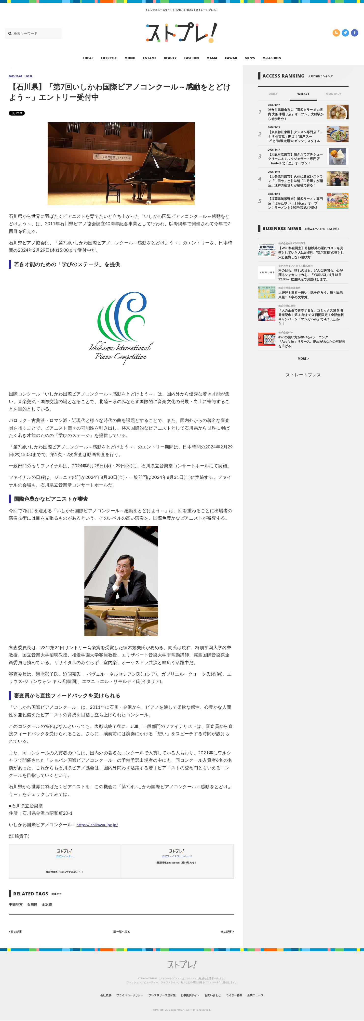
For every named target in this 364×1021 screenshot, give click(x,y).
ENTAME (149, 58)
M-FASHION (271, 58)
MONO (129, 58)
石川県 (32, 904)
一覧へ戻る (121, 931)
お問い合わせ (220, 995)
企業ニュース (274, 995)
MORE (303, 361)
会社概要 (86, 995)
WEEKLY (303, 94)
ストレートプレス (303, 377)
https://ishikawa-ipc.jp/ (99, 824)
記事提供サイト (192, 995)
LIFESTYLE (109, 58)
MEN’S (250, 58)
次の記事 (225, 931)
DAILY (273, 94)
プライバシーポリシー (116, 995)
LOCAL (88, 58)
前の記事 (17, 931)
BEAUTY (170, 58)
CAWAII (231, 58)
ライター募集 (247, 995)
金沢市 (47, 904)
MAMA (211, 58)
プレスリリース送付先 (157, 995)
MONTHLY (333, 94)
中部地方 (16, 904)
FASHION (191, 58)
